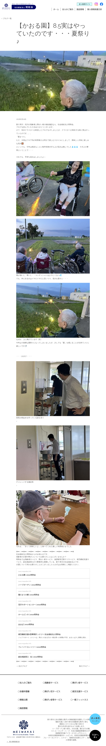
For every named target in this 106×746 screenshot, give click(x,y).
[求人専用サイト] (84, 4)
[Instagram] (96, 4)
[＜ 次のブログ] (23, 666)
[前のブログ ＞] (84, 666)
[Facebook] (101, 4)
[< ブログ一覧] (8, 18)
